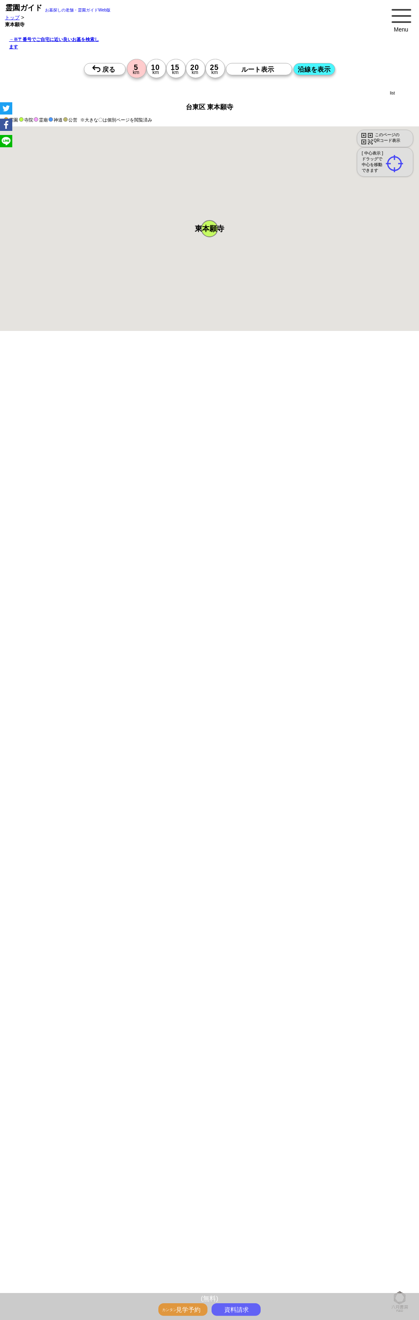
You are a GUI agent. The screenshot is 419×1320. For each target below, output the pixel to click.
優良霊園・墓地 (37, 1058)
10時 (246, 878)
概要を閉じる (111, 452)
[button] (209, 228)
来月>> (256, 809)
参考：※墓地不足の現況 (224, 673)
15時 (246, 898)
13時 (246, 888)
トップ (12, 17)
